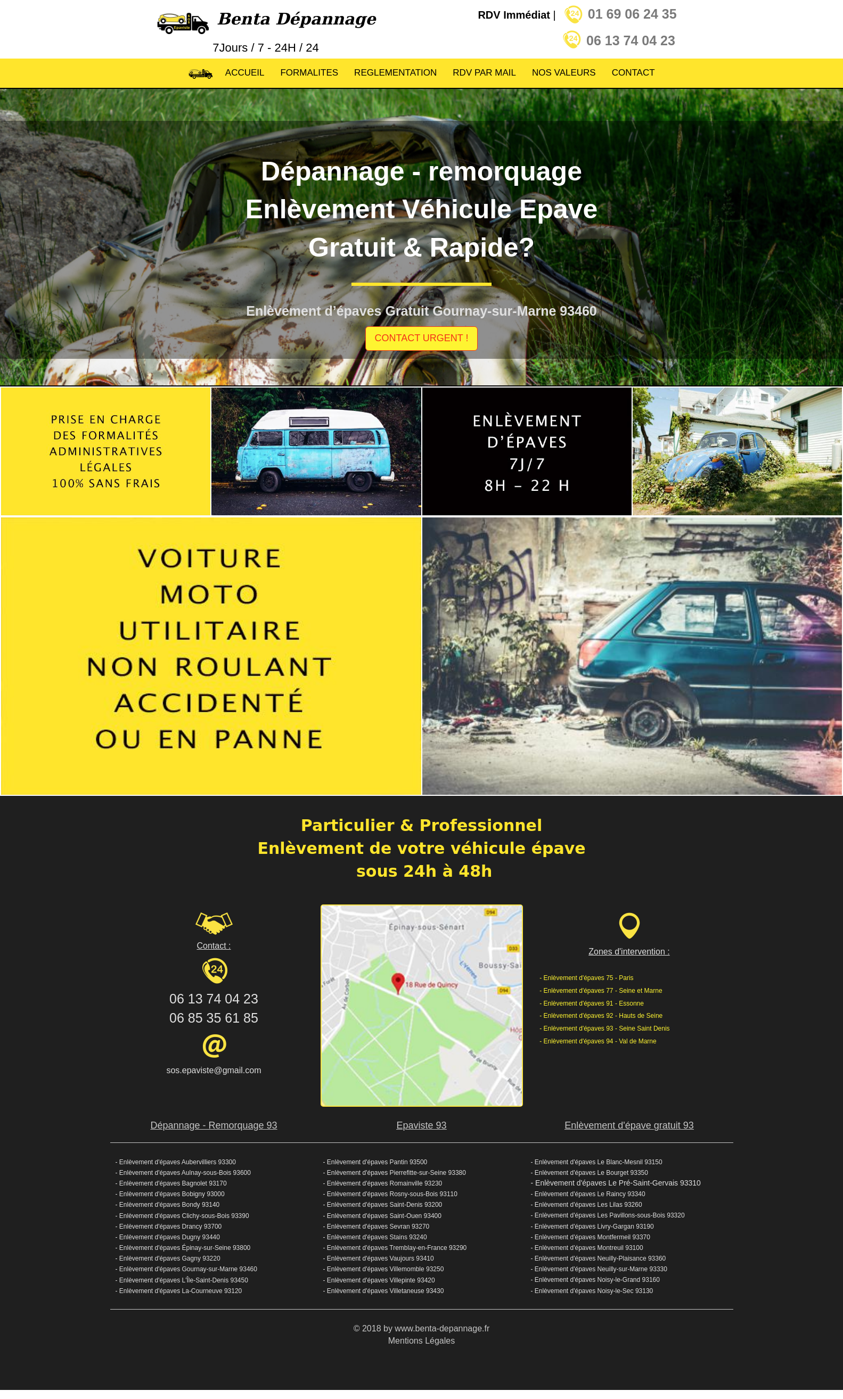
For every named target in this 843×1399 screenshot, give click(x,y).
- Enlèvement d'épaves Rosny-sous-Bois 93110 (390, 1194)
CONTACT (633, 73)
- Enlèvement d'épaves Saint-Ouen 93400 (382, 1216)
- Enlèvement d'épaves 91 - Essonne (591, 1003)
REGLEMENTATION (395, 73)
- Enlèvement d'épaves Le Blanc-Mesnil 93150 (596, 1162)
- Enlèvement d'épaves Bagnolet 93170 (172, 1183)
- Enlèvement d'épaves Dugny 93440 (168, 1237)
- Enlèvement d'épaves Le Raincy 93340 (588, 1194)
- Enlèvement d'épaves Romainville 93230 (383, 1183)
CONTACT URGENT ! (421, 338)
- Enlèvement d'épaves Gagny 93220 (168, 1258)
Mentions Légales (421, 1340)
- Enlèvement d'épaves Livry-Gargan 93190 (592, 1226)
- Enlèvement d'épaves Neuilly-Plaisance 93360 (598, 1258)
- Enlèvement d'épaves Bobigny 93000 (170, 1194)
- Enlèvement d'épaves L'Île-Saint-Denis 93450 (182, 1280)
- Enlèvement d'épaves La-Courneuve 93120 (179, 1291)
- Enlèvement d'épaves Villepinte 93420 (379, 1280)
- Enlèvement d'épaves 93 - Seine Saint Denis (604, 1028)
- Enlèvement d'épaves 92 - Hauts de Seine (600, 1015)
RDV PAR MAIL (484, 73)
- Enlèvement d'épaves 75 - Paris (586, 978)
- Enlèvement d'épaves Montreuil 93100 (587, 1248)
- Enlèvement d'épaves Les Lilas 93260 (586, 1204)
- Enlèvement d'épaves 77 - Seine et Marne (600, 990)
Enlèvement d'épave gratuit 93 (629, 1125)
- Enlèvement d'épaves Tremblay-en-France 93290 (395, 1248)
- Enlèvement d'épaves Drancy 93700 (169, 1226)
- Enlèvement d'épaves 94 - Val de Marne (598, 1041)
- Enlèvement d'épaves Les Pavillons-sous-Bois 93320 (608, 1215)
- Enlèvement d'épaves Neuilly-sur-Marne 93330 (599, 1269)
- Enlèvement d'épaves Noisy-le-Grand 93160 (595, 1279)
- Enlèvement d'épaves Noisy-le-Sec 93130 (592, 1291)
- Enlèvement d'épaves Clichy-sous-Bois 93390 (182, 1216)
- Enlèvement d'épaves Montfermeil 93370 (590, 1237)
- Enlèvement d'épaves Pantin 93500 (375, 1162)
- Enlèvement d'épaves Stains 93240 (375, 1237)
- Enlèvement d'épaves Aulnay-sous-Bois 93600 (183, 1172)
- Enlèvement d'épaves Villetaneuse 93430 (383, 1291)
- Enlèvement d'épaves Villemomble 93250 (383, 1269)
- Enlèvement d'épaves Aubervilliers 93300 (176, 1162)
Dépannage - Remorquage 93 (213, 1125)
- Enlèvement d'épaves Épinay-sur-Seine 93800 (183, 1248)
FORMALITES (309, 73)
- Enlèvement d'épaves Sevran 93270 (376, 1226)
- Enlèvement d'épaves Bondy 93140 (168, 1204)
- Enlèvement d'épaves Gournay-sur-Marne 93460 (186, 1269)
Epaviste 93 (421, 1125)
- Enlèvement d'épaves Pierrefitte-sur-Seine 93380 (394, 1172)
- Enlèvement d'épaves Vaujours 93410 (378, 1258)
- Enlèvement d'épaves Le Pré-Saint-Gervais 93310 (616, 1183)
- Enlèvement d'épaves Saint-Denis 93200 (383, 1204)
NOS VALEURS (564, 73)
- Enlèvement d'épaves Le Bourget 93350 (589, 1172)
